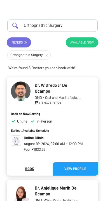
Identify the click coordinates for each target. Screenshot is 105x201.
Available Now (82, 42)
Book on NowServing (25, 114)
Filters (19, 42)
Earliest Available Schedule (30, 130)
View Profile (75, 169)
